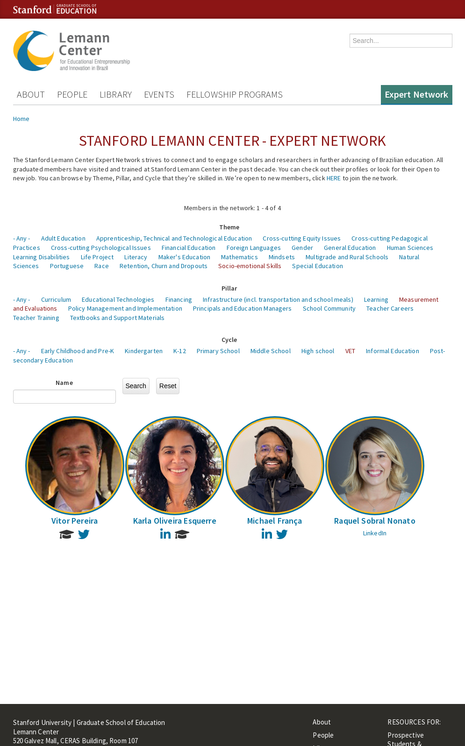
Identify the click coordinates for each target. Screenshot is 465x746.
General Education (350, 247)
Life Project (97, 257)
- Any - (21, 238)
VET (350, 351)
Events (159, 94)
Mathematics (239, 257)
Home (21, 118)
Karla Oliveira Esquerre (174, 520)
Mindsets (282, 257)
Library (116, 94)
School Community (329, 308)
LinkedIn (374, 533)
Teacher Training (36, 317)
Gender (302, 247)
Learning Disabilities (41, 257)
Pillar (229, 288)
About (31, 94)
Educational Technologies (118, 299)
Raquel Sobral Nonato (374, 520)
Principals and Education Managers (242, 308)
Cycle (229, 339)
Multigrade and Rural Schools (347, 257)
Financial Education (189, 247)
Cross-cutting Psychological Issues (101, 247)
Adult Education (63, 238)
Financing (178, 299)
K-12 (179, 351)
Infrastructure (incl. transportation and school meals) (278, 299)
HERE (334, 178)
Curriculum (56, 299)
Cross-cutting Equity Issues (302, 238)
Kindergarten (144, 351)
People (72, 94)
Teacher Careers (390, 308)
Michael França (274, 520)
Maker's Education (184, 257)
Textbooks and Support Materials (117, 317)
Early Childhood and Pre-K (77, 351)
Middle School (270, 351)
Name (64, 382)
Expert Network (417, 94)
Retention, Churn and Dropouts (163, 266)
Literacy (135, 257)
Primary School (218, 351)
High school (318, 351)
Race (101, 266)
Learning (376, 299)
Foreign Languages (254, 247)
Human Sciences (410, 247)
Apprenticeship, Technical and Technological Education (174, 238)
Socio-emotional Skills (249, 266)
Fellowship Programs (234, 94)
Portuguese (67, 266)
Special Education (317, 266)
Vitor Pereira (74, 520)
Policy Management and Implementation (125, 308)
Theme (229, 227)
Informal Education (392, 351)
